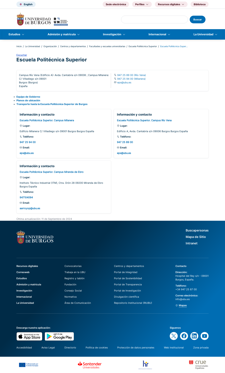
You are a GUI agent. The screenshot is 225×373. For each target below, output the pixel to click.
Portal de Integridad (125, 272)
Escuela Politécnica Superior (143, 46)
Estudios (14, 34)
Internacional (157, 34)
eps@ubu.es (124, 82)
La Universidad (203, 34)
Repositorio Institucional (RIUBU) (133, 302)
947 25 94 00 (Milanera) (131, 78)
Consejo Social (73, 290)
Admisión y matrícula (62, 34)
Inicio (19, 46)
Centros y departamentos (73, 46)
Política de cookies (97, 347)
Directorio (70, 347)
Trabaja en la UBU (74, 272)
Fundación (70, 284)
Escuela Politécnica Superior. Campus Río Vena (144, 120)
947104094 (26, 197)
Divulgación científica (126, 296)
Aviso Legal (48, 347)
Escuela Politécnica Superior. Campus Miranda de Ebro (51, 171)
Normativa (70, 296)
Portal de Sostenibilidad (128, 278)
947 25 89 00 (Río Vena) (131, 75)
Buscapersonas (197, 230)
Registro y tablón (74, 278)
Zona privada (201, 347)
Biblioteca (200, 4)
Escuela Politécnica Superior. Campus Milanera (47, 120)
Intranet (192, 243)
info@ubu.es (182, 299)
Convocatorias (72, 266)
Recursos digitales (27, 266)
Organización (50, 46)
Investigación (112, 34)
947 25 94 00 (28, 142)
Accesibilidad (24, 347)
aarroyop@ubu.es (30, 208)
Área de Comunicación (77, 302)
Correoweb (22, 272)
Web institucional (174, 347)
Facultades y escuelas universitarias (107, 46)
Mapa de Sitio (196, 237)
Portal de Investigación (127, 290)
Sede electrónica (116, 4)
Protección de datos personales (135, 347)
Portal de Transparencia (128, 284)
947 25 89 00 (125, 142)
